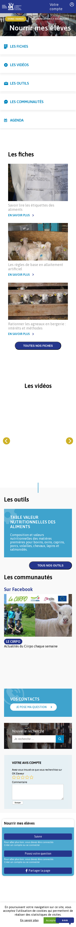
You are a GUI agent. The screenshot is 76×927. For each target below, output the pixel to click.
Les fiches (19, 46)
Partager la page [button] (38, 870)
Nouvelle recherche (28, 731)
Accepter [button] (51, 920)
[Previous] (6, 441)
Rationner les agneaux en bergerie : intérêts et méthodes (37, 326)
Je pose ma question (31, 707)
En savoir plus (19, 215)
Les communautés (27, 102)
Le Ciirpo (13, 641)
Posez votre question (38, 853)
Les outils (19, 83)
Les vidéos (19, 65)
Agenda (17, 120)
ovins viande (15, 18)
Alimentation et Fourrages (51, 18)
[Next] (69, 441)
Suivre (38, 836)
